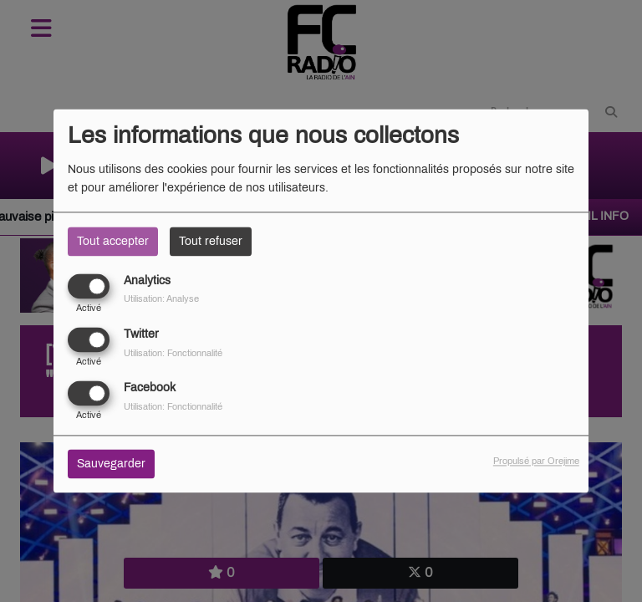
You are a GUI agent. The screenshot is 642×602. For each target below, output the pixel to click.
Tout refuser (210, 241)
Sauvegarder (111, 464)
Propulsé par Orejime (536, 462)
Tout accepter (113, 241)
